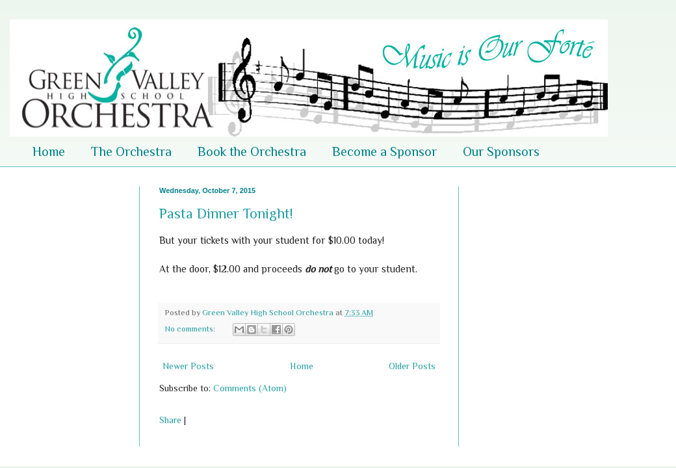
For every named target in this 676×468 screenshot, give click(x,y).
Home (48, 151)
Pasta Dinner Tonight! (225, 213)
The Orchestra (131, 151)
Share (170, 420)
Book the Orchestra (252, 151)
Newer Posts (188, 366)
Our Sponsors (501, 151)
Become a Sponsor (384, 151)
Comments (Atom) (250, 388)
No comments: (190, 328)
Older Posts (412, 366)
